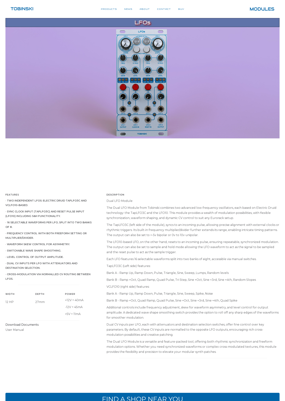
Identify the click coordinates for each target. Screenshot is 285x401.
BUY (181, 9)
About (145, 9)
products (109, 9)
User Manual (14, 330)
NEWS (128, 9)
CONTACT (164, 9)
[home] (22, 9)
